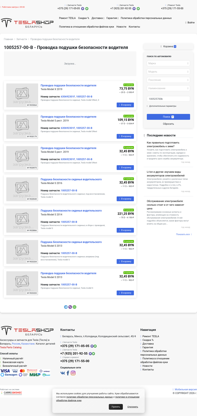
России (16, 343)
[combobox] (168, 63)
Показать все (184, 234)
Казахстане (28, 343)
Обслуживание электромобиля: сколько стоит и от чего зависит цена (165, 205)
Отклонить (132, 407)
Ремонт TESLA (67, 18)
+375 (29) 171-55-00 (172, 8)
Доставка (97, 18)
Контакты (134, 26)
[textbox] (167, 63)
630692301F (68, 96)
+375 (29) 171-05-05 (69, 8)
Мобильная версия (185, 389)
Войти (190, 22)
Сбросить (168, 123)
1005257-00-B (84, 96)
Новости (121, 26)
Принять (116, 407)
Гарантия (112, 18)
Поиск (168, 116)
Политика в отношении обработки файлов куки (86, 26)
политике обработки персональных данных (89, 397)
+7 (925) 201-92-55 (120, 8)
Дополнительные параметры (161, 106)
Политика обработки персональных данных (146, 18)
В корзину (125, 105)
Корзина (168, 46)
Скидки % (83, 18)
